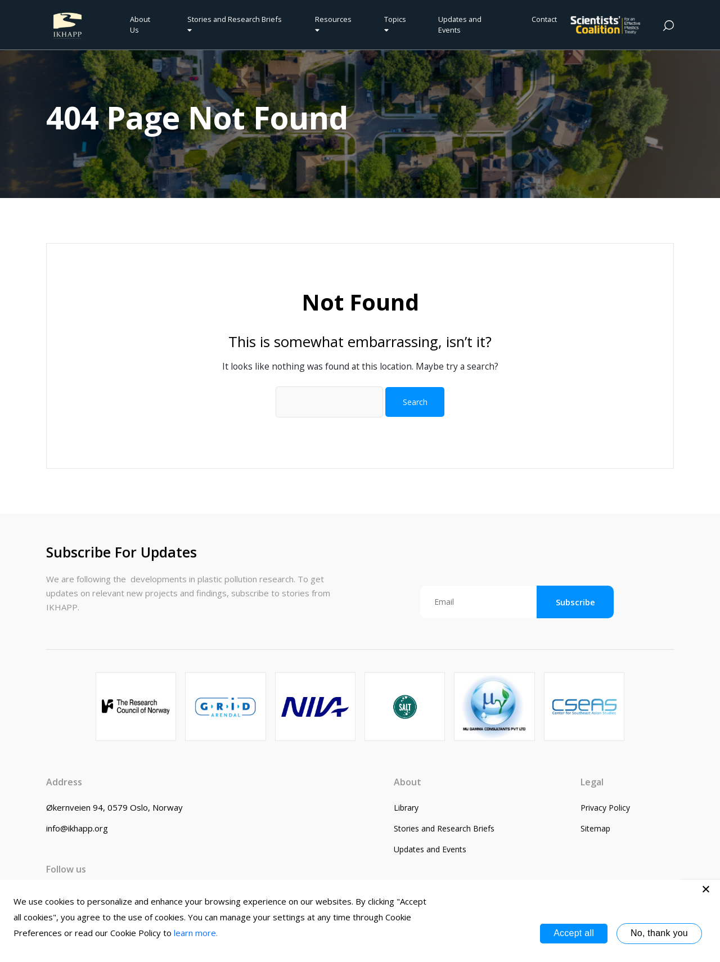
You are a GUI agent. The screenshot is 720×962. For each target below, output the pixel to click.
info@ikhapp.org (77, 828)
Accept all (574, 933)
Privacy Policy (605, 807)
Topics (395, 24)
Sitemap (595, 828)
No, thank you (659, 933)
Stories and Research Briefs (236, 24)
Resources (333, 24)
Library (406, 807)
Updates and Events (460, 24)
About (407, 782)
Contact (544, 19)
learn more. (196, 932)
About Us (140, 24)
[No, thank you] (706, 888)
